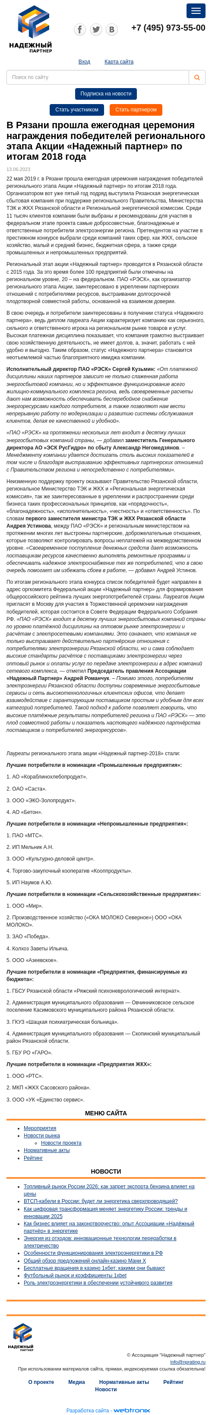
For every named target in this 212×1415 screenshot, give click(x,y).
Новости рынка (42, 1136)
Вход (84, 62)
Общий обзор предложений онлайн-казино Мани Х (85, 1261)
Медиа (76, 1382)
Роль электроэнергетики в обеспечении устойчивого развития (98, 1283)
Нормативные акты (47, 1150)
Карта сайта (118, 62)
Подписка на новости (106, 94)
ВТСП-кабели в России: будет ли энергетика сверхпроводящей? (101, 1201)
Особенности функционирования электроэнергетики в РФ (93, 1253)
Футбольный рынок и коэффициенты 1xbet (75, 1276)
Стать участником (76, 110)
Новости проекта (61, 1143)
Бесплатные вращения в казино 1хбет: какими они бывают (94, 1268)
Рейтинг (33, 1158)
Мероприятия (40, 1128)
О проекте (41, 1382)
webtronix (132, 1411)
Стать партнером (136, 110)
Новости (106, 1390)
